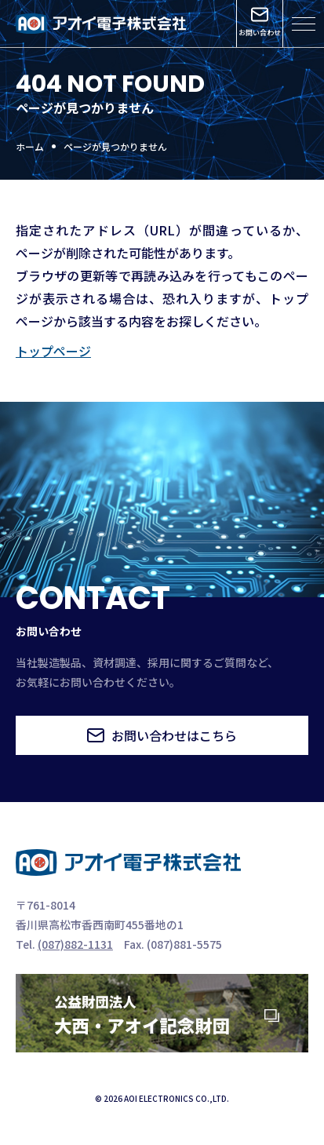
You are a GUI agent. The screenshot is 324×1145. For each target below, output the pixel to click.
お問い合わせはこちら (162, 735)
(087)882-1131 (75, 944)
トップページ (53, 350)
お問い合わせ (259, 22)
